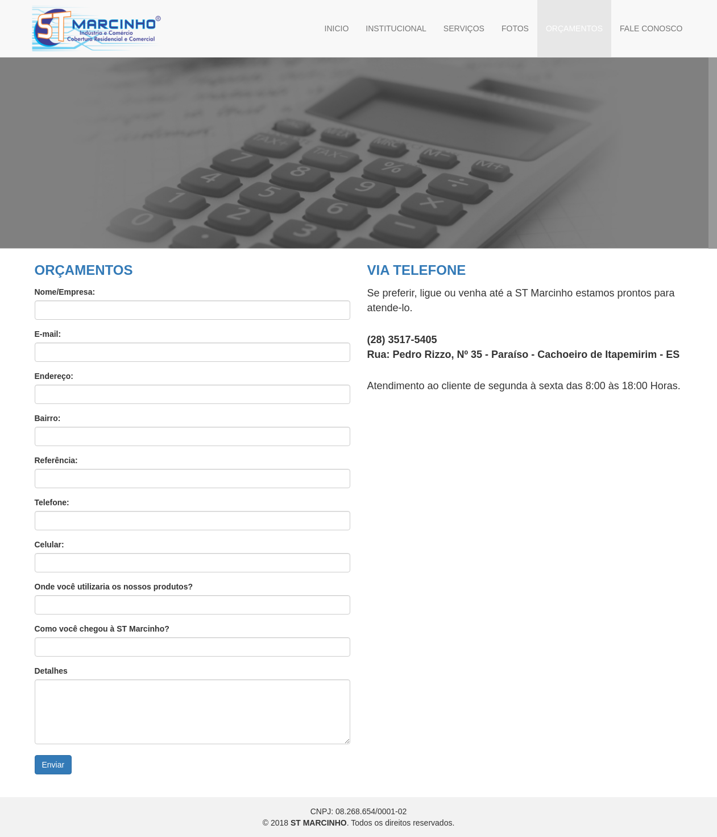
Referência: (56, 460)
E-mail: (48, 334)
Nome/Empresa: (65, 291)
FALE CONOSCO (651, 28)
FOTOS (515, 28)
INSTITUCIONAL (396, 28)
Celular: (49, 544)
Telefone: (52, 502)
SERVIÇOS (464, 28)
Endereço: (54, 376)
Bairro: (48, 418)
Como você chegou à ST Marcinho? (102, 628)
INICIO (337, 28)
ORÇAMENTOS (574, 28)
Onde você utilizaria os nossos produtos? (114, 586)
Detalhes (51, 670)
